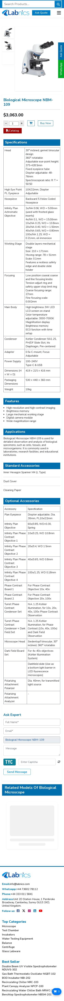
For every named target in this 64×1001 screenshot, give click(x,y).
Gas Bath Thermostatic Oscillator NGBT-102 (29, 974)
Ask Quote (41, 12)
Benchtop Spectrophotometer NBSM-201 (27, 994)
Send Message (17, 772)
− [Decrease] (6, 123)
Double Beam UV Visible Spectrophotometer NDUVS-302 (29, 968)
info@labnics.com (16, 884)
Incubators (8, 934)
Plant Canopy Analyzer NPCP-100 (22, 986)
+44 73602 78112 (20, 889)
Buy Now (45, 123)
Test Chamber (10, 930)
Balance (7, 943)
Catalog (12, 131)
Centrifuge (8, 947)
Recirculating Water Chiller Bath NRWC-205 (29, 990)
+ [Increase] (22, 123)
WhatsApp (61, 69)
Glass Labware (11, 951)
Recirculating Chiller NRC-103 (20, 982)
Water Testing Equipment (17, 938)
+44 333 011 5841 (17, 894)
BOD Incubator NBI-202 (16, 978)
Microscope (9, 926)
